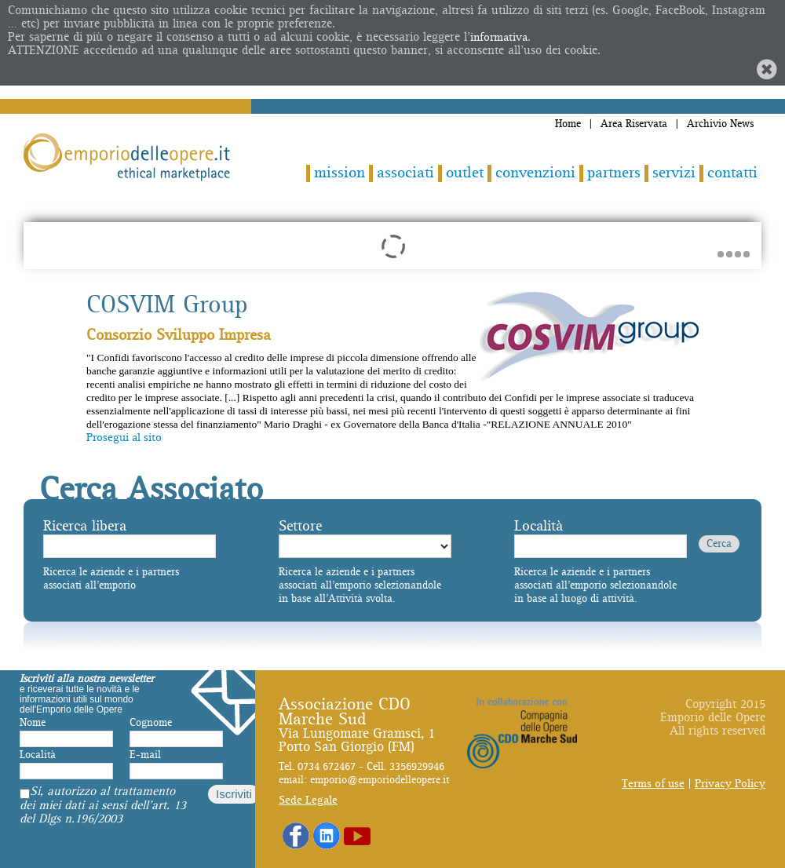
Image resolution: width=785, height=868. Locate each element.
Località (538, 526)
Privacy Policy (730, 784)
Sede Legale (308, 800)
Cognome (151, 722)
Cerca (719, 543)
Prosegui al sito (124, 437)
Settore (300, 526)
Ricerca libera (84, 526)
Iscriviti (234, 794)
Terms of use (653, 784)
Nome (33, 722)
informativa (499, 37)
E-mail (145, 754)
